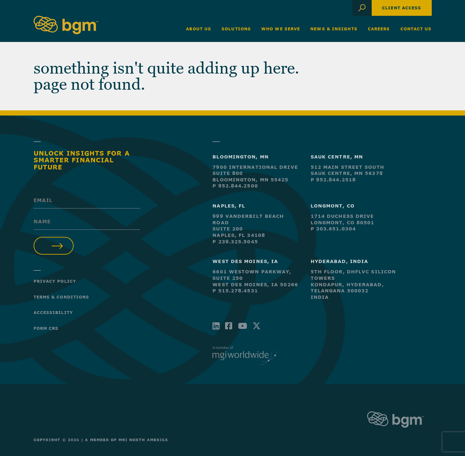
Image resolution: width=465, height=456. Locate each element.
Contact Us (416, 28)
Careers (379, 28)
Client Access (401, 7)
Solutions (236, 28)
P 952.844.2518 (333, 179)
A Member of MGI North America (126, 440)
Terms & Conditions (61, 297)
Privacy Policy (55, 281)
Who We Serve (280, 28)
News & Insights (333, 28)
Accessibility (53, 312)
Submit (54, 246)
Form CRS (46, 328)
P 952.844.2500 (235, 185)
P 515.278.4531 (235, 290)
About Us (198, 28)
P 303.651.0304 (333, 228)
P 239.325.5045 (235, 241)
